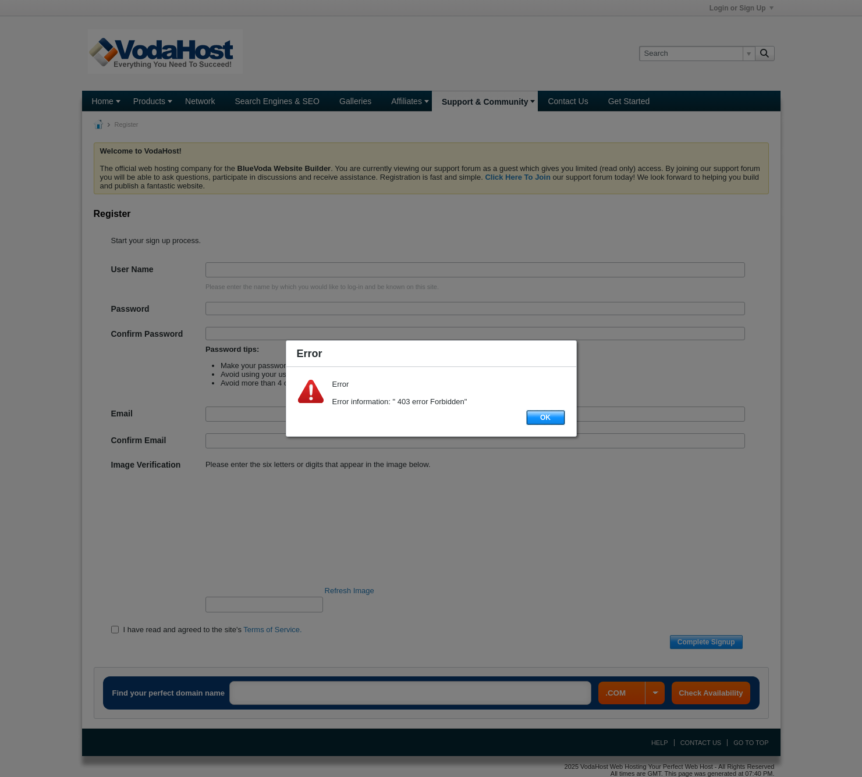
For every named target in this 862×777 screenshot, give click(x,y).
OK (545, 418)
